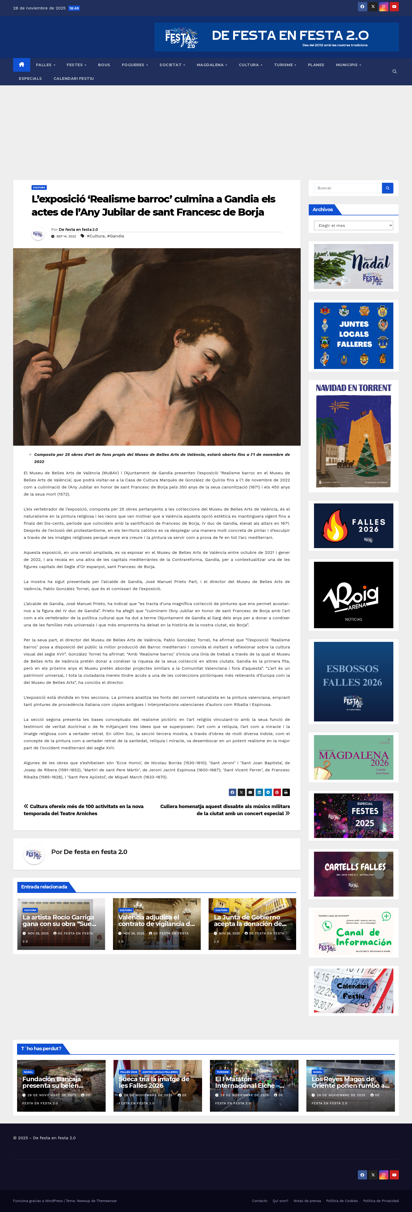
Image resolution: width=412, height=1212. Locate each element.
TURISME (284, 65)
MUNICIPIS (347, 65)
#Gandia (115, 235)
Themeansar (106, 1201)
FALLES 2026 (128, 1071)
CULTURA (249, 65)
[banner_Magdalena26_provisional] (354, 757)
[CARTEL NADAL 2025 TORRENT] (354, 435)
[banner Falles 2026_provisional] (354, 525)
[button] (395, 71)
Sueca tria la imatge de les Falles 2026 (154, 1082)
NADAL (28, 1071)
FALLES (44, 65)
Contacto (259, 1201)
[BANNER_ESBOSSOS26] (354, 681)
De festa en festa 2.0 (78, 229)
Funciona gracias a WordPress (38, 1201)
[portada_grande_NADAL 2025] (354, 265)
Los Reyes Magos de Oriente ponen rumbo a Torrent (348, 1085)
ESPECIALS (30, 78)
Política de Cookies (342, 1201)
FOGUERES (134, 65)
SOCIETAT (171, 65)
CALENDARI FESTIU (74, 78)
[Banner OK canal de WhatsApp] (354, 932)
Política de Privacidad (381, 1201)
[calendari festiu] (354, 990)
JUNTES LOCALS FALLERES (160, 1071)
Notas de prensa (307, 1201)
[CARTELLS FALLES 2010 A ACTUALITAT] (354, 873)
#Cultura (96, 235)
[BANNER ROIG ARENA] (354, 594)
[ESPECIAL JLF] (354, 335)
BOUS (104, 65)
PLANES (316, 65)
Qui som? (280, 1201)
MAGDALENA (211, 65)
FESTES (75, 65)
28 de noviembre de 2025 (53, 1095)
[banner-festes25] (354, 815)
